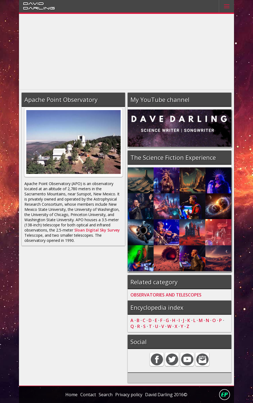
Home (71, 395)
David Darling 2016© (166, 395)
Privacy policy (128, 395)
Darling (39, 8)
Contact (88, 395)
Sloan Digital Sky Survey (97, 230)
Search (106, 395)
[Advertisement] (126, 52)
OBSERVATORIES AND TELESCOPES (165, 295)
